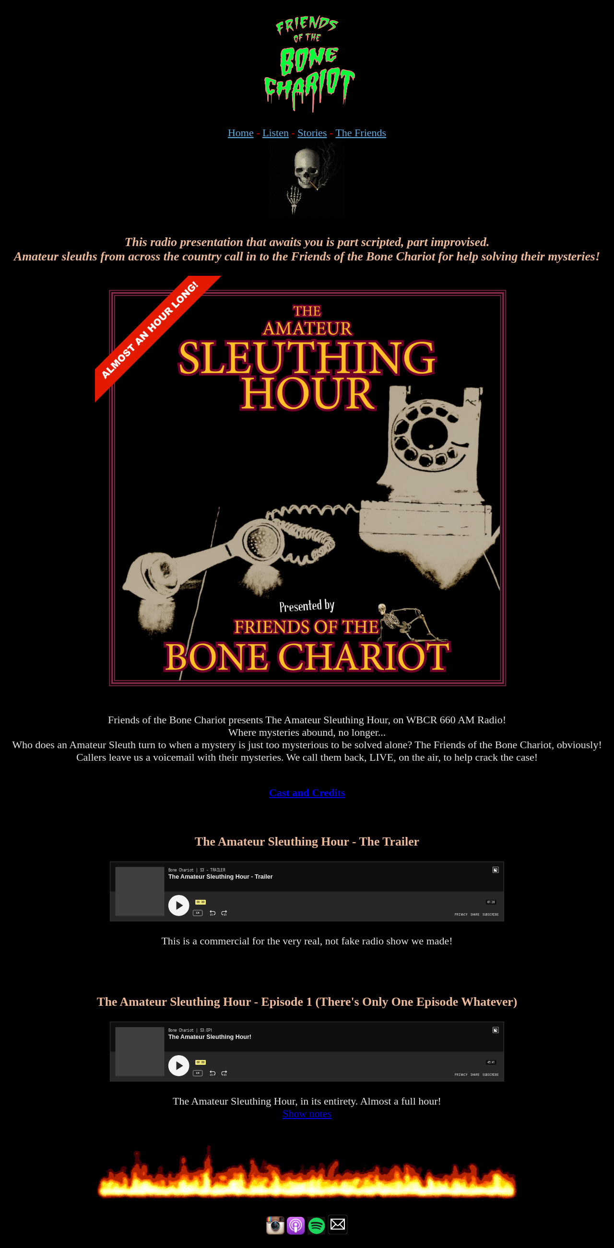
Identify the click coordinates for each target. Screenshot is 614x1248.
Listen (275, 133)
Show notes (307, 1113)
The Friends (360, 133)
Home (241, 133)
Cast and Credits (307, 793)
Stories (312, 133)
